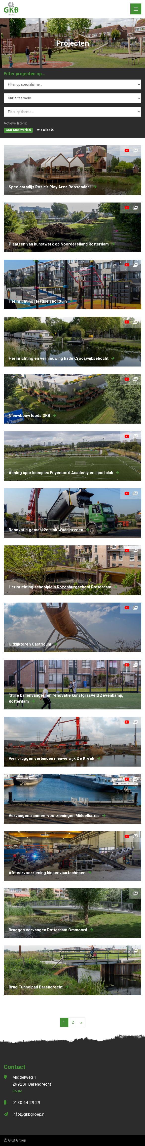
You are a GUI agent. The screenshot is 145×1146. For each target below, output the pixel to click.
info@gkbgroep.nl (28, 1114)
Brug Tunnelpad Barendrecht (39, 987)
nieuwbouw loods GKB (32, 415)
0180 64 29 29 (26, 1102)
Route (17, 1091)
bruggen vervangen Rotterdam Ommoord (51, 930)
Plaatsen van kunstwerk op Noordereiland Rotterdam (62, 244)
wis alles (45, 130)
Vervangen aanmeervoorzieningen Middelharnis (57, 815)
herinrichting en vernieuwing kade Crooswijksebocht (61, 358)
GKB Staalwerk (18, 130)
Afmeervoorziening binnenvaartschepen (50, 872)
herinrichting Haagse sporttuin (41, 301)
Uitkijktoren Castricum (33, 644)
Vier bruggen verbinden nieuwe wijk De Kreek (54, 758)
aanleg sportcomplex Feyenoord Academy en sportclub (64, 472)
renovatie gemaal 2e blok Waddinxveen (49, 530)
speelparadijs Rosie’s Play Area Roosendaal (53, 187)
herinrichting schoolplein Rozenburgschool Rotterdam (63, 587)
